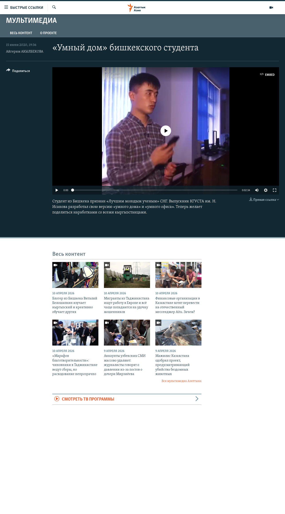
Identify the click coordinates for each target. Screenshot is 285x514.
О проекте (48, 33)
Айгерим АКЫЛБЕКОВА (24, 51)
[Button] (18, 71)
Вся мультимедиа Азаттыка (181, 381)
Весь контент (21, 33)
